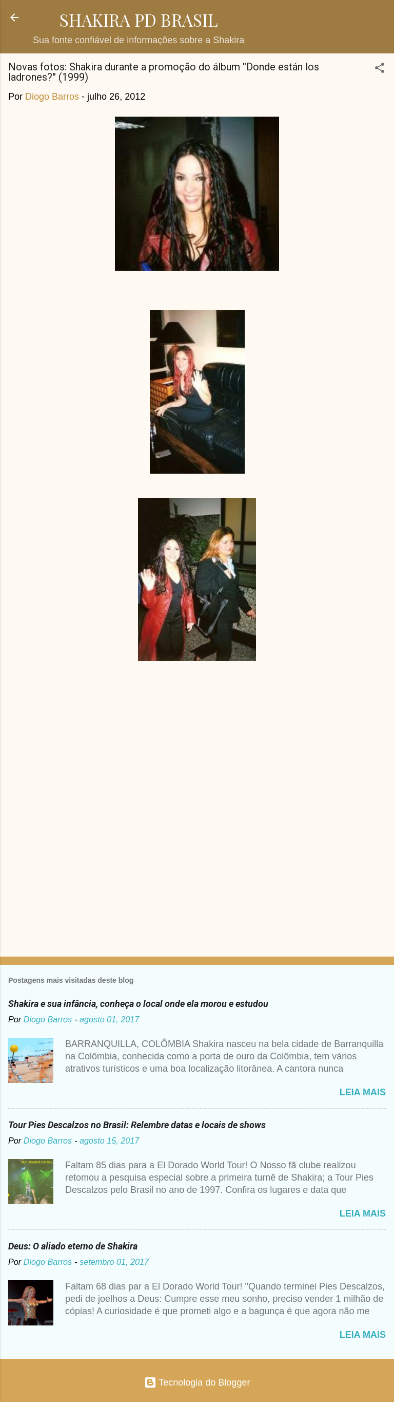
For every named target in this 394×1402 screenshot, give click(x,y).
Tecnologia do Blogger (197, 1382)
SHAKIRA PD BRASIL (139, 19)
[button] (379, 69)
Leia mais (363, 1092)
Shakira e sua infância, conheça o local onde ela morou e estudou (138, 1003)
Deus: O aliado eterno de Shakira (72, 1246)
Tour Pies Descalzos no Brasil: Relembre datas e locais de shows (137, 1124)
